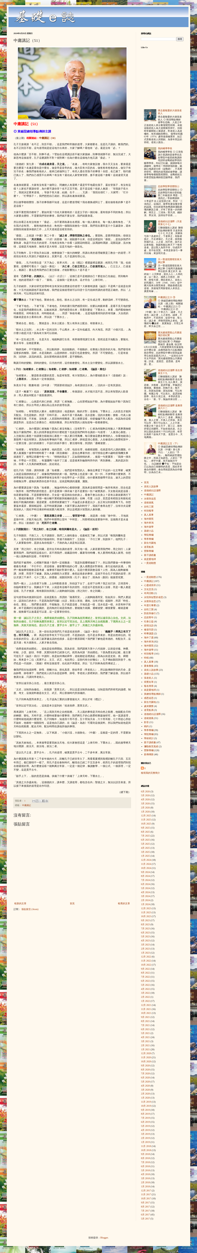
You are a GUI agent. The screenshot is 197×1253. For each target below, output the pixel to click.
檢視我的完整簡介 (150, 773)
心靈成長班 (150, 585)
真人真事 (149, 515)
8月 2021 (145, 1021)
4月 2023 (145, 940)
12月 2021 (146, 1005)
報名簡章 (149, 686)
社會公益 (149, 621)
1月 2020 (145, 1098)
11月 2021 (146, 1009)
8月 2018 (145, 1158)
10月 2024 (146, 868)
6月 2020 (145, 1077)
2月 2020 (145, 1093)
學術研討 (149, 738)
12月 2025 (146, 815)
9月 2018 (145, 1154)
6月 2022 (145, 981)
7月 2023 (145, 928)
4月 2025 (145, 848)
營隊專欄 (149, 551)
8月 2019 (145, 1114)
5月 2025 (145, 844)
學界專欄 (149, 539)
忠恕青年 (149, 617)
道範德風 (149, 502)
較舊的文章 (124, 903)
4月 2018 (145, 1174)
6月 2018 (145, 1166)
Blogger (104, 1237)
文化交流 (149, 589)
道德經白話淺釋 (152, 490)
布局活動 (149, 593)
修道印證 (149, 629)
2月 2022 (145, 997)
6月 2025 (145, 840)
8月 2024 (145, 876)
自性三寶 (149, 506)
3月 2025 (145, 852)
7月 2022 (145, 977)
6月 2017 (145, 1214)
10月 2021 (146, 1013)
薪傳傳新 (149, 754)
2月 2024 (145, 900)
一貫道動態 (150, 563)
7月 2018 (145, 1162)
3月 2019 (145, 1134)
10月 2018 (146, 1150)
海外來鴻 (149, 522)
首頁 (72, 903)
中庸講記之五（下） (168, 443)
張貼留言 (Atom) (30, 909)
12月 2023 (146, 908)
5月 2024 (145, 888)
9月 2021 (145, 1017)
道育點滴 (149, 547)
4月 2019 (145, 1130)
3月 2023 (145, 944)
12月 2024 (146, 860)
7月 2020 (145, 1073)
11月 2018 (146, 1146)
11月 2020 (146, 1057)
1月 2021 (145, 1049)
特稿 (146, 657)
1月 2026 (145, 811)
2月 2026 (145, 807)
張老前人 (149, 678)
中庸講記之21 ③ (166, 297)
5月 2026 (145, 795)
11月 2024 (146, 864)
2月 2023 (145, 948)
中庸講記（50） (48, 138)
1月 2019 (145, 1142)
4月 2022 (145, 989)
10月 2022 (146, 965)
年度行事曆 (150, 605)
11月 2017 (146, 1194)
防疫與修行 (150, 613)
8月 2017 (145, 1206)
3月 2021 (145, 1041)
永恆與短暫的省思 (153, 597)
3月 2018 (145, 1178)
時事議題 (149, 633)
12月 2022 (146, 956)
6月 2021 (145, 1029)
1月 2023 (145, 953)
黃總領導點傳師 (152, 694)
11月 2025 (146, 819)
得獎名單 (149, 682)
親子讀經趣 (150, 555)
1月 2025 (145, 856)
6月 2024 (145, 884)
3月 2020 (145, 1090)
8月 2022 (145, 973)
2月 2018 (145, 1182)
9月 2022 (145, 969)
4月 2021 (145, 1037)
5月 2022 (145, 985)
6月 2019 (145, 1122)
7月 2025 (145, 835)
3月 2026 (145, 803)
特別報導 (149, 510)
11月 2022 (146, 960)
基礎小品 (149, 531)
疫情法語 (149, 625)
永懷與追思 (150, 498)
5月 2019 (145, 1126)
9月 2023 (145, 920)
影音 (146, 722)
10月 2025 (146, 823)
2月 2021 (145, 1045)
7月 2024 (145, 880)
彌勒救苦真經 (151, 746)
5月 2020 (145, 1081)
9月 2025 (145, 828)
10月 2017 (146, 1198)
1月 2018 (145, 1186)
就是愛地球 (150, 559)
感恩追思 (149, 698)
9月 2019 (145, 1110)
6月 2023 (145, 932)
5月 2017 (145, 1218)
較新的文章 (20, 903)
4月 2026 (145, 799)
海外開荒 (149, 519)
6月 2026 (145, 791)
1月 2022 (145, 1001)
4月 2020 (145, 1085)
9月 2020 (145, 1065)
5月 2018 (145, 1170)
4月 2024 (145, 892)
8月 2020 (145, 1069)
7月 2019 (145, 1118)
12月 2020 (146, 1053)
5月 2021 (145, 1033)
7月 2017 (145, 1210)
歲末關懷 (149, 706)
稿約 (146, 726)
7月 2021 (145, 1025)
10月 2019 (146, 1106)
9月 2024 (145, 872)
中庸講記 (26, 805)
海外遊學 (149, 527)
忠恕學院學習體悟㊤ (168, 186)
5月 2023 (145, 936)
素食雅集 (149, 666)
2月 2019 (145, 1138)
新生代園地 (150, 543)
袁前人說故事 (151, 486)
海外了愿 (149, 637)
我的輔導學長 (165, 148)
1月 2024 (145, 904)
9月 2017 (145, 1202)
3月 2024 (145, 896)
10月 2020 (146, 1061)
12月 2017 (146, 1190)
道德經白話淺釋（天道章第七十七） (170, 223)
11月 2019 (146, 1102)
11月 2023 (146, 912)
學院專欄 (149, 535)
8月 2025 (145, 832)
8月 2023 (145, 924)
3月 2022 (145, 993)
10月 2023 (146, 916)
